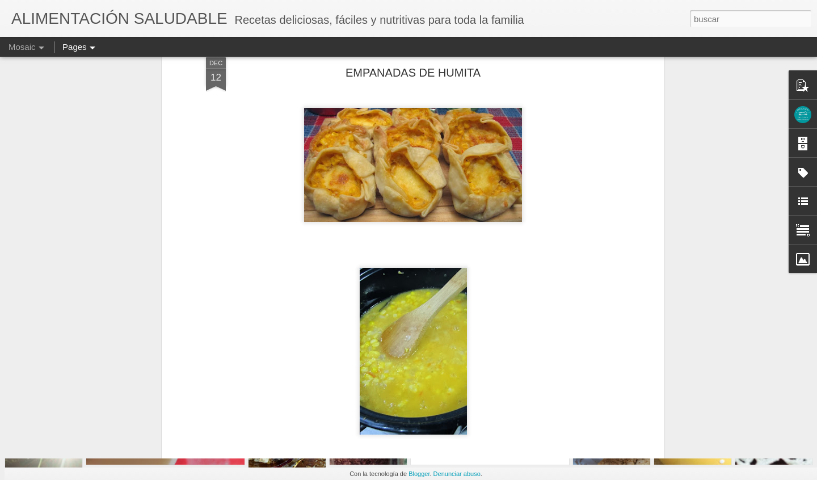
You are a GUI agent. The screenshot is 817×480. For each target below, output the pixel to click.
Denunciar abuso (457, 473)
